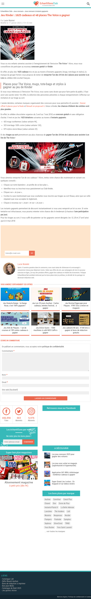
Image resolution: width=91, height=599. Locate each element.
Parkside (57, 519)
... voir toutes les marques (55, 531)
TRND (67, 523)
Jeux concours (18, 11)
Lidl (68, 511)
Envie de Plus (64, 503)
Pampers (48, 519)
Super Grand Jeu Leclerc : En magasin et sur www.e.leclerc (63, 482)
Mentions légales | (62, 597)
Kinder (50, 66)
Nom (4, 375)
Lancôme (48, 511)
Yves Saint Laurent (64, 527)
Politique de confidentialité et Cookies (79, 597)
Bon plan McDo (8, 586)
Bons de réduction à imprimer (13, 583)
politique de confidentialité (53, 346)
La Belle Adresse (67, 507)
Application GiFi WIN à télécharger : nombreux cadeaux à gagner (65, 473)
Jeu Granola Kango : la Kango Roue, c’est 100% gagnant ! (15, 304)
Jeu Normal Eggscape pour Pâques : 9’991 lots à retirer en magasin (76, 305)
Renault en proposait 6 (35, 106)
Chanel (47, 503)
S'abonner (28, 442)
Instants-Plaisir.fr (51, 507)
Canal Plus (67, 499)
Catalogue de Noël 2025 (11, 588)
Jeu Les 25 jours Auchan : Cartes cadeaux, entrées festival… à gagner (45, 305)
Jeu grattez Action (9, 590)
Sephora (48, 523)
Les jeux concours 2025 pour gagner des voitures (63, 455)
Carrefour (57, 499)
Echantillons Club (6, 11)
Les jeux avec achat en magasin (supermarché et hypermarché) (64, 464)
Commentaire (8, 351)
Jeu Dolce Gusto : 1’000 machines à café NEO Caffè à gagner (45, 330)
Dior (54, 503)
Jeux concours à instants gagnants (36, 11)
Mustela (48, 515)
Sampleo (67, 519)
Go (32, 253)
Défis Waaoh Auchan (10, 581)
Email (4, 382)
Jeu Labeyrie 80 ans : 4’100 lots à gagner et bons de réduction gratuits (76, 330)
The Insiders (59, 511)
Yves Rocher (49, 527)
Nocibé (67, 515)
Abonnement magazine (19, 484)
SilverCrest (58, 523)
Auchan (47, 499)
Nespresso (58, 515)
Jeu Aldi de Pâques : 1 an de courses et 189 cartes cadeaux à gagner (15, 330)
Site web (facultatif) (10, 390)
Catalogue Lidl (8, 579)
